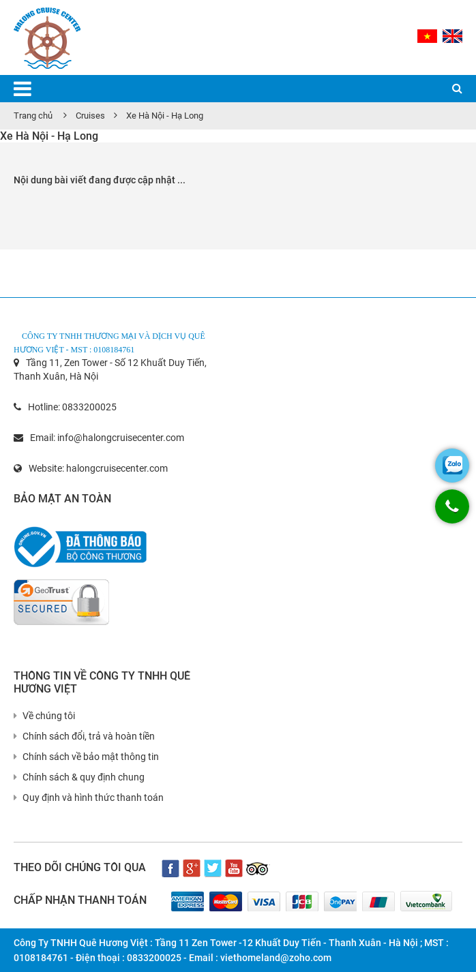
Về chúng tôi (44, 715)
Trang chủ (33, 115)
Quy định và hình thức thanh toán (89, 797)
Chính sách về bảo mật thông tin (86, 756)
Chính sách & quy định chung (79, 777)
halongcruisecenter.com (117, 468)
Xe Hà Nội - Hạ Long (164, 115)
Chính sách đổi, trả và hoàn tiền (84, 736)
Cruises (90, 115)
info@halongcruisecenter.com (120, 437)
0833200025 (89, 406)
